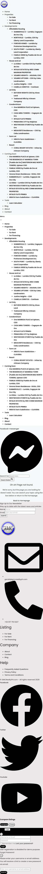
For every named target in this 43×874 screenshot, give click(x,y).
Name (2, 509)
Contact (8, 212)
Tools (7, 200)
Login (3, 846)
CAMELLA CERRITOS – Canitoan (26, 87)
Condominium (15, 104)
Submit (3, 516)
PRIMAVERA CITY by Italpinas (25, 122)
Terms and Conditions (14, 675)
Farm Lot (12, 136)
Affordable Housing (17, 29)
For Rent (12, 20)
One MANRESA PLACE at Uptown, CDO (24, 156)
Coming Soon (10, 154)
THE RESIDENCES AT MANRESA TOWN (23, 159)
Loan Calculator (15, 203)
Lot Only (12, 90)
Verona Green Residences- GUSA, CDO (24, 174)
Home (7, 11)
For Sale (12, 17)
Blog (6, 206)
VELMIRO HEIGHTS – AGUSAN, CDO (27, 75)
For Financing (14, 23)
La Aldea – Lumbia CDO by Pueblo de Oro (25, 183)
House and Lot (15, 61)
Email (2, 512)
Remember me (8, 843)
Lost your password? (24, 843)
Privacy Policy (10, 672)
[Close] (1, 834)
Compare (4, 824)
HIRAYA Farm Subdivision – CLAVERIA (24, 197)
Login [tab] (7, 829)
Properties (9, 14)
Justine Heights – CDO (23, 84)
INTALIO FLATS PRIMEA (22, 119)
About (7, 209)
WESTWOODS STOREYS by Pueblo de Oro (25, 185)
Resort (11, 145)
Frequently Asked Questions (16, 669)
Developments (11, 26)
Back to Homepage (21, 500)
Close (12, 824)
